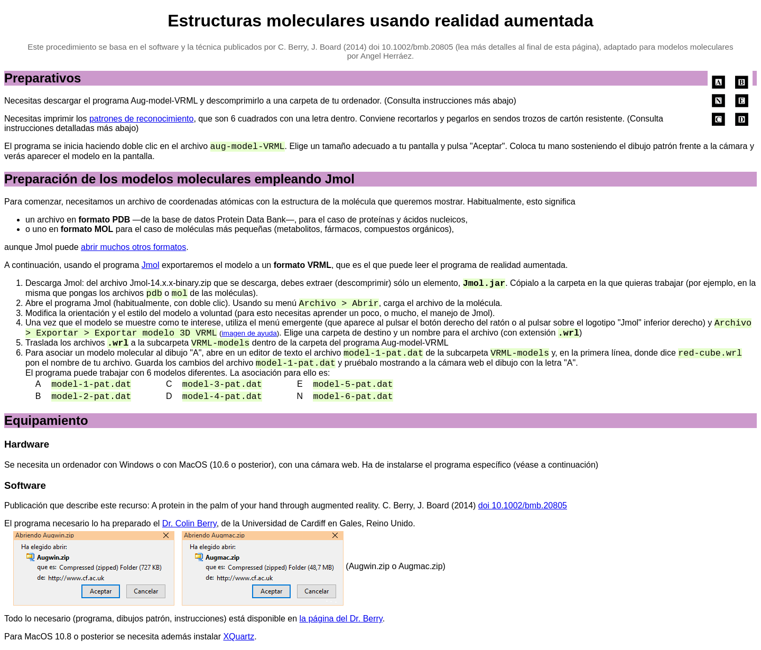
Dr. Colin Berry (189, 523)
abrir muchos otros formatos (133, 247)
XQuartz (238, 636)
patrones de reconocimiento (141, 118)
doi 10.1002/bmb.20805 (522, 505)
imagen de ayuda (249, 333)
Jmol (151, 265)
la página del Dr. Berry (341, 618)
